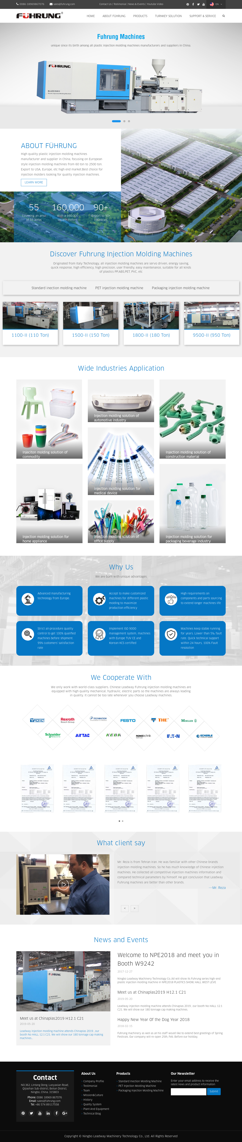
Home (91, 16)
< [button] (125, 908)
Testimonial (120, 4)
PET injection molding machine (137, 1086)
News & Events (136, 4)
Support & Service (202, 16)
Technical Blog (92, 1114)
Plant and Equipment (96, 1109)
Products (140, 16)
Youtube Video (155, 4)
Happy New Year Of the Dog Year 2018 (153, 1020)
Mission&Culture (93, 1095)
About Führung (114, 16)
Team (86, 1090)
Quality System (92, 1104)
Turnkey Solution (168, 16)
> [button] (135, 908)
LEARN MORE (34, 182)
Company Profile (93, 1081)
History (87, 1100)
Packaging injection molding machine (141, 1090)
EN (216, 4)
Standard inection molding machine (140, 1081)
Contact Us (105, 4)
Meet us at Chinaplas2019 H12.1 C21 (52, 1018)
